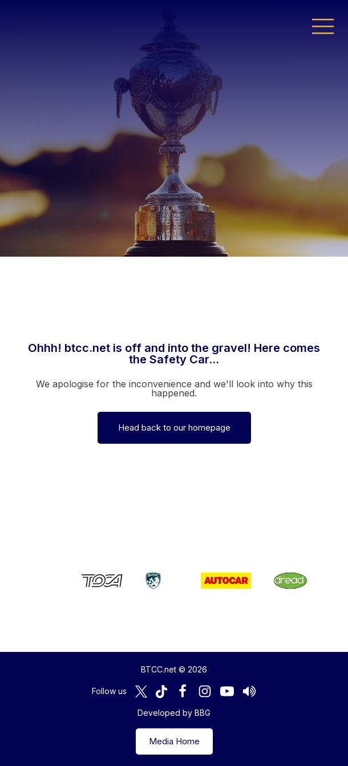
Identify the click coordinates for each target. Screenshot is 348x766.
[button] (323, 25)
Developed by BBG (174, 713)
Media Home (174, 741)
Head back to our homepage (174, 427)
